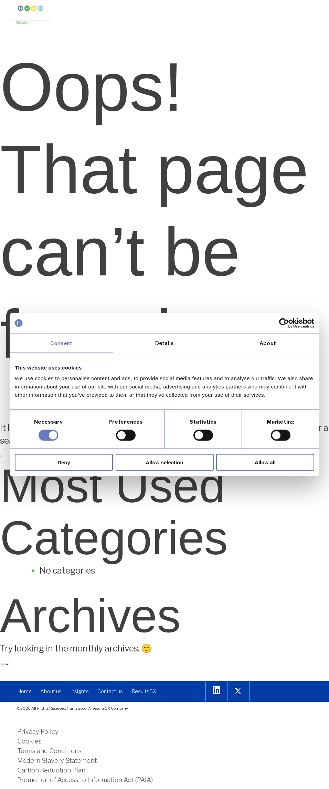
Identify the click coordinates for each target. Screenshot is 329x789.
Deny (63, 462)
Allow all (265, 462)
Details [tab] (164, 343)
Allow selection (164, 462)
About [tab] (267, 343)
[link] (30, 16)
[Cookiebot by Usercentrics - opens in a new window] (284, 323)
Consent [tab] (61, 343)
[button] (313, 11)
